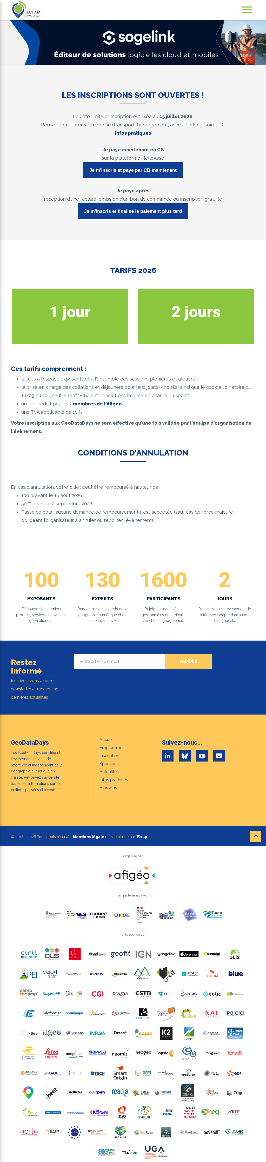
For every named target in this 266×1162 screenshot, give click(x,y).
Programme (110, 747)
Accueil (106, 739)
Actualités (109, 771)
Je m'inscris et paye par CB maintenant (132, 170)
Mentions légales (90, 837)
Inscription (109, 755)
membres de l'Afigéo (97, 403)
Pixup (142, 837)
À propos (108, 787)
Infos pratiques (133, 133)
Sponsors (108, 763)
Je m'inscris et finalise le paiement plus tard (133, 211)
